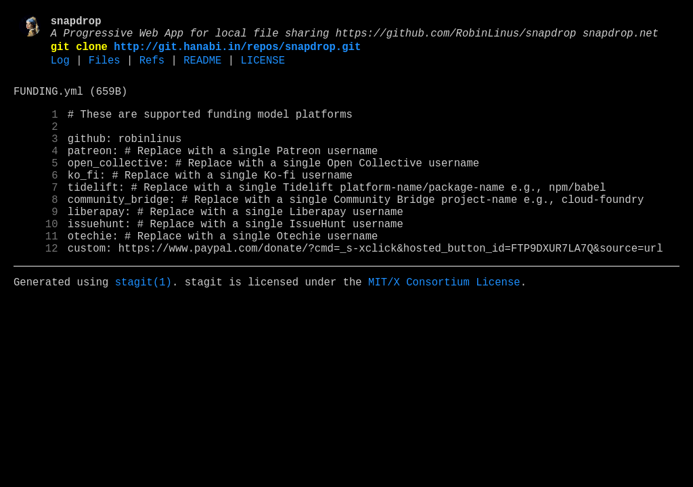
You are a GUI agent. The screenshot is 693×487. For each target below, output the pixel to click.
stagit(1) (143, 329)
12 (36, 292)
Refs (151, 69)
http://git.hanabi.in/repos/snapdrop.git (237, 53)
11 (36, 278)
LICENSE (262, 69)
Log (60, 69)
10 (36, 263)
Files (104, 69)
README (202, 69)
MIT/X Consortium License (444, 329)
